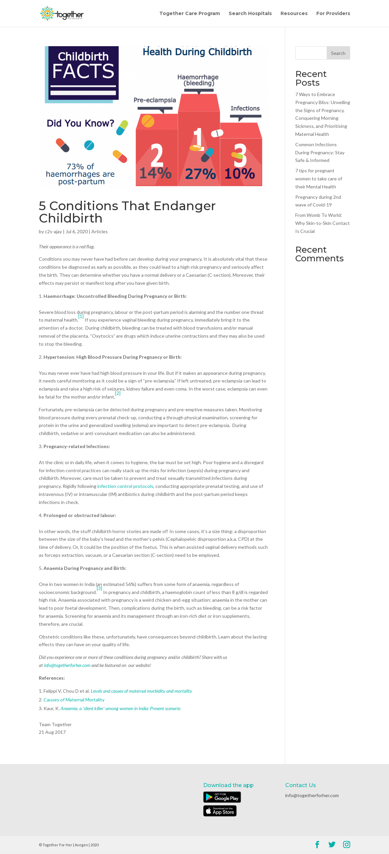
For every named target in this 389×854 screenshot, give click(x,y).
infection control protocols (125, 486)
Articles (99, 231)
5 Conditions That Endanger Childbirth (127, 212)
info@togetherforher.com (67, 665)
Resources (294, 13)
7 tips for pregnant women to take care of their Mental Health (318, 178)
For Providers (333, 13)
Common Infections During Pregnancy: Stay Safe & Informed (319, 152)
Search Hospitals (250, 13)
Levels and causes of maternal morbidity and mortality (141, 691)
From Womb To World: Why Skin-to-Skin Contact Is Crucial (322, 223)
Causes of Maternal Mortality (74, 699)
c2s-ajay (53, 231)
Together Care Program (189, 13)
